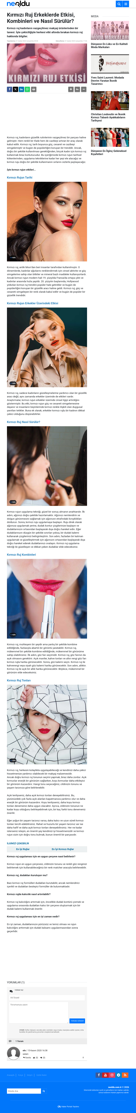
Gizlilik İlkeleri (41, 1075)
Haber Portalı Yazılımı (70, 1107)
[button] (71, 89)
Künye (20, 1075)
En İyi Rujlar (23, 849)
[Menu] (125, 4)
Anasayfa (10, 1075)
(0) (36, 1058)
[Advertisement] (47, 113)
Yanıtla (28, 1058)
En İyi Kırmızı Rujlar (63, 849)
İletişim (30, 1075)
